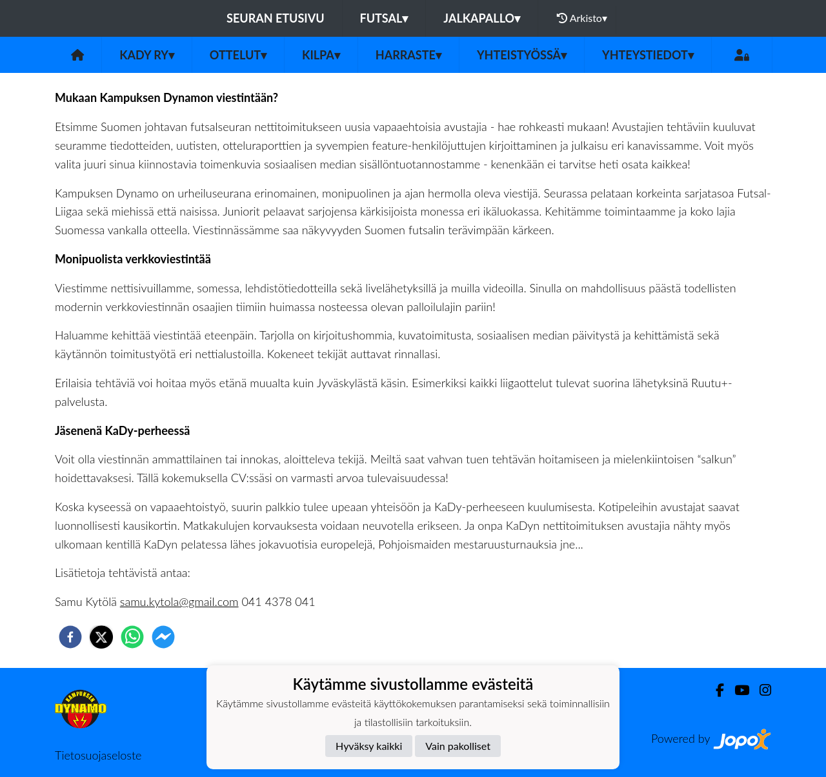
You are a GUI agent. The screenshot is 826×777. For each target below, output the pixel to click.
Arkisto (582, 18)
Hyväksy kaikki (369, 746)
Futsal (384, 18)
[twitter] (101, 637)
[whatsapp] (132, 637)
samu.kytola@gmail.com (179, 601)
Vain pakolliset (457, 746)
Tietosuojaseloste (98, 755)
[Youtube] (736, 690)
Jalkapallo (481, 18)
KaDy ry (146, 55)
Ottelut (238, 55)
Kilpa (321, 55)
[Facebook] (714, 690)
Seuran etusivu (276, 18)
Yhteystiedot (648, 55)
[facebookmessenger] (163, 637)
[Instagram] (760, 690)
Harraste (408, 55)
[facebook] (70, 637)
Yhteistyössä (522, 55)
